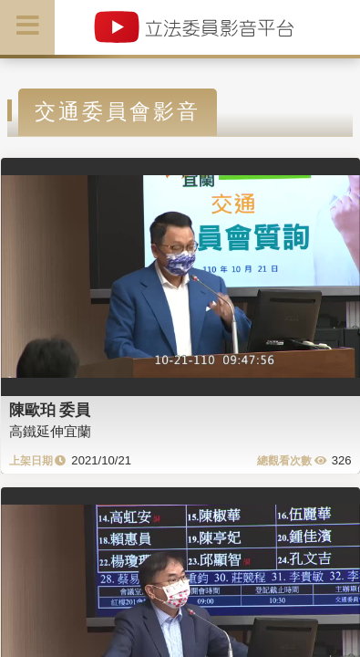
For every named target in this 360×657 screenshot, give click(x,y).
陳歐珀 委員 (50, 410)
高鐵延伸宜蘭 (50, 431)
